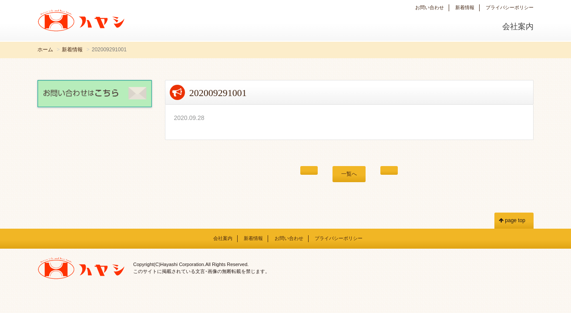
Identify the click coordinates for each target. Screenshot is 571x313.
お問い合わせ (429, 7)
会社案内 (518, 26)
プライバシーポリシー (510, 7)
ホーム (45, 50)
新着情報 (464, 7)
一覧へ (349, 174)
